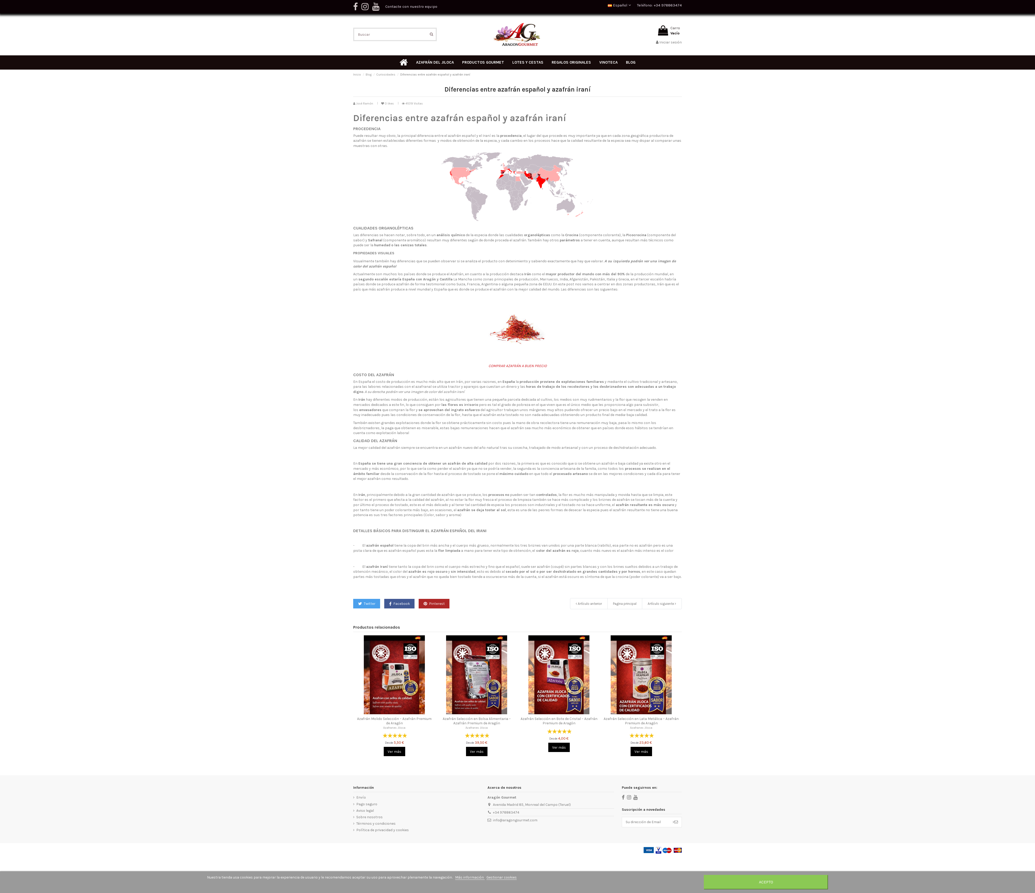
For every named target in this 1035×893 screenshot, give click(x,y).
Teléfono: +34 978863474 (659, 5)
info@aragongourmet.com (515, 820)
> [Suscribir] (675, 822)
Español (619, 5)
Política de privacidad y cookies (382, 830)
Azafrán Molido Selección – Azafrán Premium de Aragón (394, 721)
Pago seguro (366, 804)
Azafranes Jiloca (394, 728)
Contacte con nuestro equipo (411, 6)
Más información (470, 877)
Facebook (399, 603)
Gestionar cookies (501, 877)
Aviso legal (365, 810)
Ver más (394, 751)
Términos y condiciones (376, 823)
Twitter (366, 603)
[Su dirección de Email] (645, 822)
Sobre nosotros (369, 817)
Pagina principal (625, 604)
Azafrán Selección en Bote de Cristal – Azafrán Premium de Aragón (559, 721)
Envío (361, 797)
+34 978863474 (506, 812)
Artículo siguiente (662, 604)
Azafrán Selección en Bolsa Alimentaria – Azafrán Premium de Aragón (477, 721)
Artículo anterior (589, 604)
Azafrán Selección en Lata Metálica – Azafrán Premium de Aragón (641, 721)
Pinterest (434, 603)
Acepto (766, 882)
